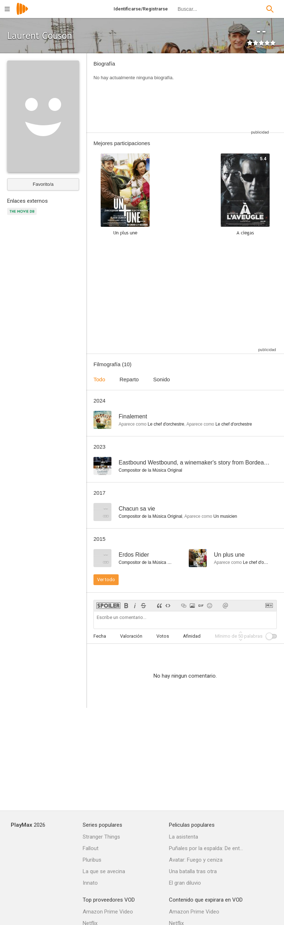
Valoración (131, 636)
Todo (99, 379)
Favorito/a (43, 184)
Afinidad (192, 636)
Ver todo (106, 579)
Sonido (161, 379)
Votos (162, 636)
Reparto (129, 379)
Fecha (99, 636)
